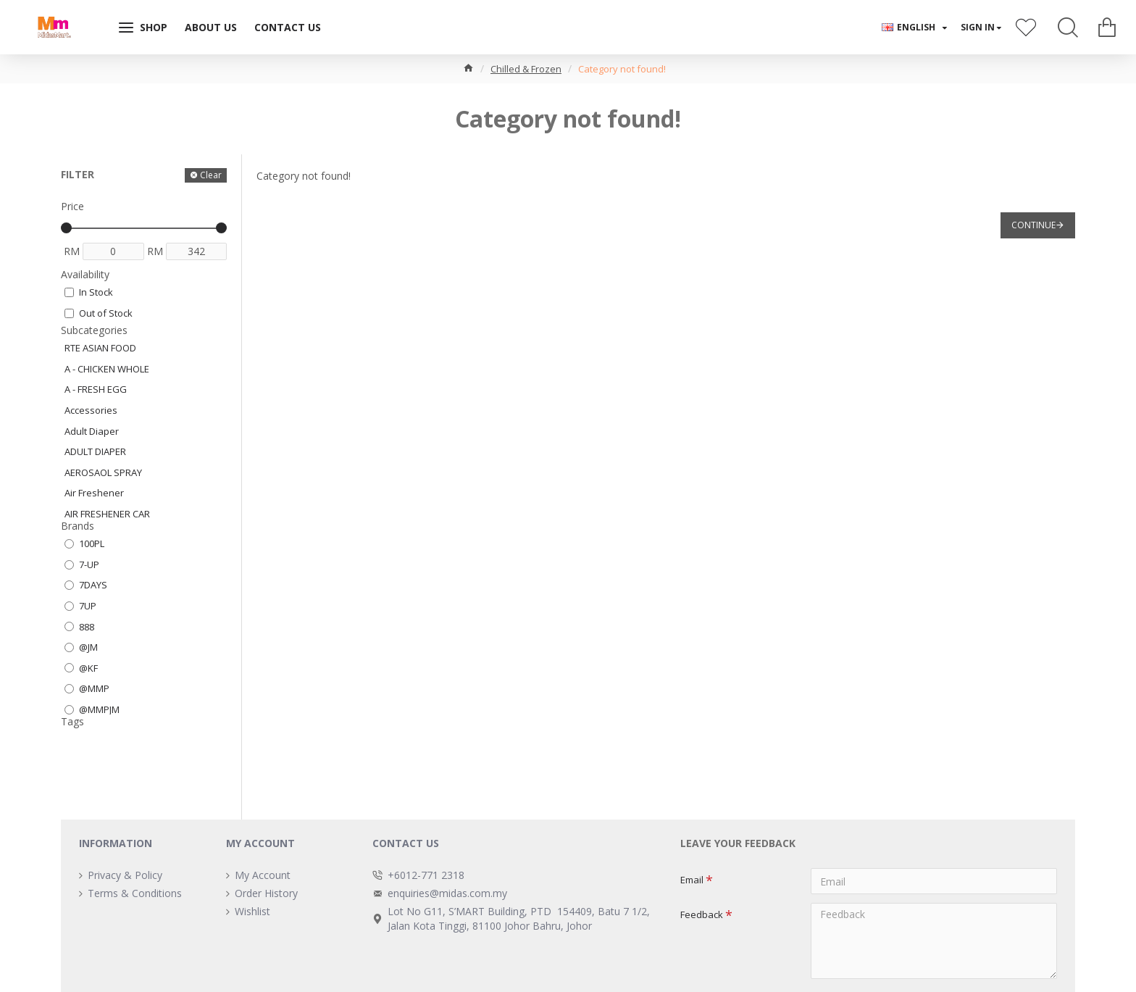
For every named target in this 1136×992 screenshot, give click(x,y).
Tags (72, 721)
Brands (77, 526)
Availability (85, 274)
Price (72, 206)
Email (691, 879)
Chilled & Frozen (525, 68)
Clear (211, 175)
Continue (1033, 225)
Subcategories (94, 330)
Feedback (701, 914)
